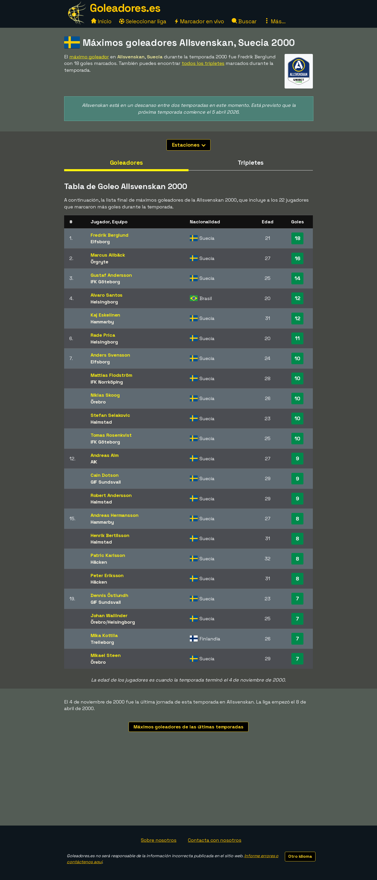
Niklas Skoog (105, 395)
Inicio (101, 21)
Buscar (244, 21)
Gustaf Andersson (111, 275)
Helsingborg (104, 302)
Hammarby (102, 322)
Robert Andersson (111, 495)
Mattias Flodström (111, 375)
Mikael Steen (106, 655)
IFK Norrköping (107, 382)
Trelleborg (102, 642)
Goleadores (126, 163)
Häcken (99, 562)
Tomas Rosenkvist (111, 435)
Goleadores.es (125, 8)
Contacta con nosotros (214, 840)
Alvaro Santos (107, 295)
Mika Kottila (104, 635)
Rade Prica (103, 335)
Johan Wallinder (109, 615)
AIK (94, 462)
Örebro (98, 402)
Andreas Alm (105, 455)
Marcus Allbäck (108, 255)
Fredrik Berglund (110, 235)
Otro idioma (300, 856)
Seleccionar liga (142, 21)
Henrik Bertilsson (110, 535)
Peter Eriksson (107, 575)
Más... (274, 21)
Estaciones (189, 144)
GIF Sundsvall (106, 482)
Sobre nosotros (158, 840)
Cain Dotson (105, 475)
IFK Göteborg (105, 282)
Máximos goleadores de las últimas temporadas (188, 727)
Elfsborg (100, 242)
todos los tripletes (203, 63)
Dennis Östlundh (110, 595)
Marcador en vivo (199, 21)
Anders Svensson (110, 355)
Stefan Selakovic (110, 415)
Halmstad (101, 422)
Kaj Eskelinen (105, 315)
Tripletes (250, 163)
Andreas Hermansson (114, 515)
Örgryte (99, 262)
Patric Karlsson (108, 555)
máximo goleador (89, 57)
